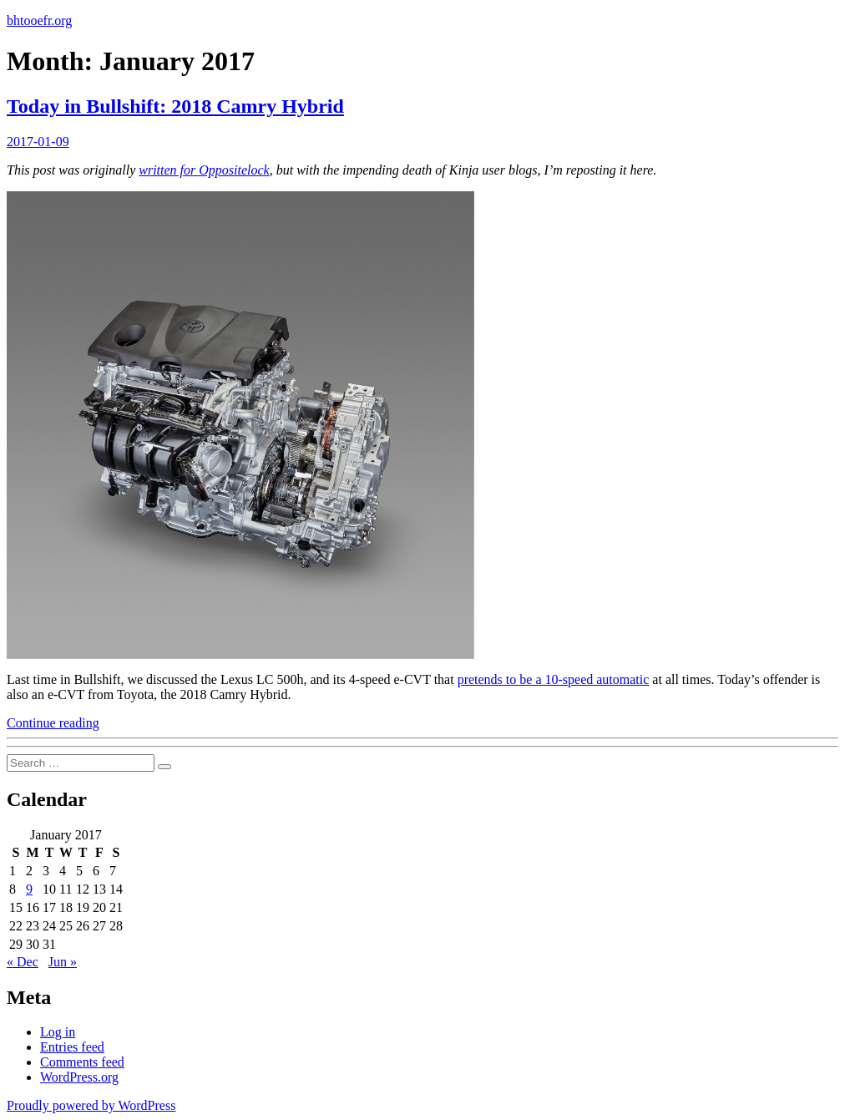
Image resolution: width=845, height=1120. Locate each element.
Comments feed (82, 1062)
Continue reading (53, 723)
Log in (57, 1032)
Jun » (62, 962)
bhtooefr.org (39, 20)
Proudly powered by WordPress (91, 1105)
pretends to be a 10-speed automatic (554, 679)
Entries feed (72, 1047)
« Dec (22, 962)
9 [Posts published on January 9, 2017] (29, 889)
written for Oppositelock (204, 170)
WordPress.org (79, 1077)
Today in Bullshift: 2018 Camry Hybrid (175, 106)
